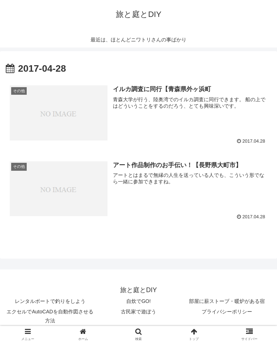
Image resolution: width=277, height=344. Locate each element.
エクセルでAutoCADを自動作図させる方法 (49, 316)
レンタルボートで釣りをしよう (50, 301)
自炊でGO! (138, 301)
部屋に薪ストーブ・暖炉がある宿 (227, 301)
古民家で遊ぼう (138, 311)
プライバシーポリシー (227, 311)
